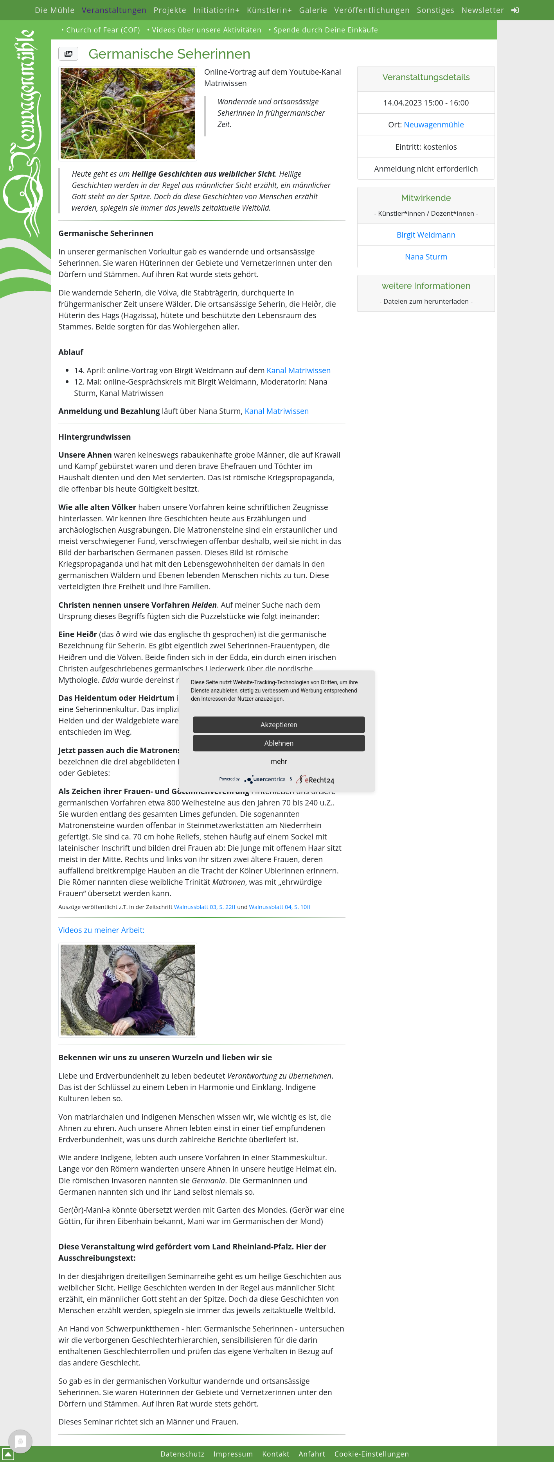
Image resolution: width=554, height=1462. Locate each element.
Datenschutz (182, 1453)
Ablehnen (278, 743)
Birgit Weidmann (426, 234)
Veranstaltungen (114, 10)
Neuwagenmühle (434, 124)
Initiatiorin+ (216, 10)
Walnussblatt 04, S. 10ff (280, 907)
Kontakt (276, 1453)
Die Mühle (55, 10)
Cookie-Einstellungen (372, 1453)
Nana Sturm (426, 256)
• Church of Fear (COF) (100, 29)
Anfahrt (312, 1453)
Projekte (170, 10)
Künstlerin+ (269, 10)
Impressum (233, 1453)
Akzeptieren (279, 724)
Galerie (313, 10)
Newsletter (482, 10)
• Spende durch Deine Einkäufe (323, 29)
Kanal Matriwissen (299, 370)
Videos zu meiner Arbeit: (101, 930)
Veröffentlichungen (372, 10)
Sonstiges (436, 10)
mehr (279, 761)
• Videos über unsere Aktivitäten (204, 29)
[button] (68, 53)
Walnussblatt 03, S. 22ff (205, 907)
